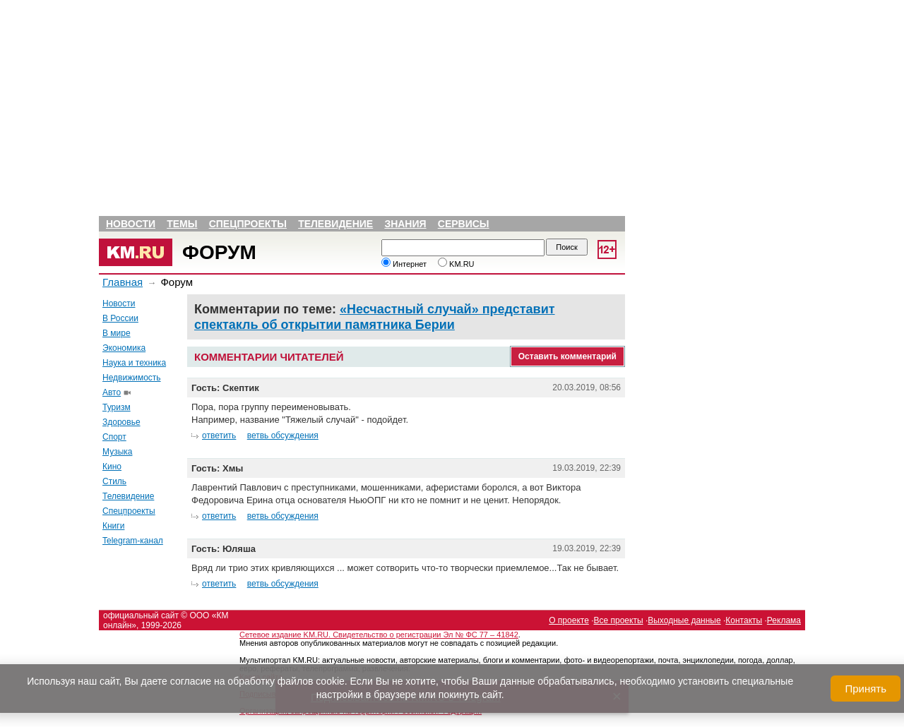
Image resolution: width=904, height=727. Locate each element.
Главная (122, 282)
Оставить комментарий (567, 356)
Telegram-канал (132, 541)
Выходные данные (684, 620)
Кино (111, 466)
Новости (130, 223)
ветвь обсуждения (283, 435)
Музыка (117, 452)
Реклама (784, 620)
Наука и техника (134, 363)
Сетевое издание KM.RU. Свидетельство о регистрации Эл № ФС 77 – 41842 (378, 634)
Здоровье (121, 422)
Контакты (743, 620)
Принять (865, 689)
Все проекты (618, 620)
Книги (113, 526)
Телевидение (335, 223)
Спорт (114, 437)
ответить (219, 435)
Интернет (404, 264)
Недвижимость (131, 378)
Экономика (123, 348)
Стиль (114, 481)
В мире (116, 333)
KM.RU (456, 264)
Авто (111, 392)
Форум (219, 252)
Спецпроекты (248, 223)
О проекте (569, 620)
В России (120, 318)
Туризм (116, 407)
